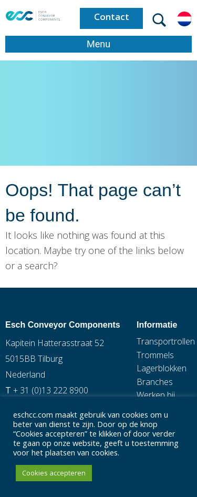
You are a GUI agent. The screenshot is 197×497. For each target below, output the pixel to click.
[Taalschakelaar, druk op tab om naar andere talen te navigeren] (184, 18)
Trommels (155, 355)
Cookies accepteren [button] (54, 473)
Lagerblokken (161, 368)
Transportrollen (166, 341)
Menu (98, 43)
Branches (155, 382)
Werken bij (156, 395)
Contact (111, 17)
